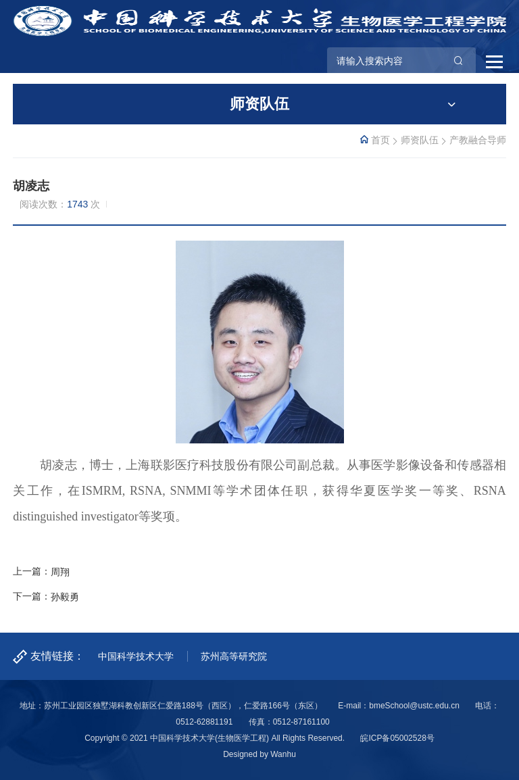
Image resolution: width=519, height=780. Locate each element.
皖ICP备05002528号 (397, 738)
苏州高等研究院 (234, 656)
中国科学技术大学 (136, 656)
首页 (380, 140)
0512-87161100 (301, 722)
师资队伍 (420, 140)
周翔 (60, 571)
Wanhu (283, 754)
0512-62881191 (204, 722)
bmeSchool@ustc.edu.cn (414, 705)
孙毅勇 (65, 596)
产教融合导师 (477, 140)
